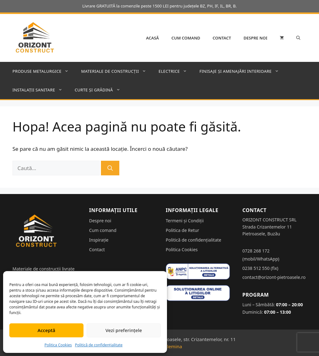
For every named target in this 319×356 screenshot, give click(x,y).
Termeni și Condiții (185, 221)
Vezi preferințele (123, 330)
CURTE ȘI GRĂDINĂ (100, 90)
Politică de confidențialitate (99, 345)
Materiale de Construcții (116, 71)
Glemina (173, 346)
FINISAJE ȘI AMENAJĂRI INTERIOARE (242, 71)
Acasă (152, 38)
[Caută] (110, 168)
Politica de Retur (182, 230)
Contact (222, 38)
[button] (298, 38)
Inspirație (98, 240)
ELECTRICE (176, 71)
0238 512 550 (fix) (260, 268)
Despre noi (255, 38)
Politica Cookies (58, 345)
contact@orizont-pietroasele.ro (274, 277)
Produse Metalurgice (43, 71)
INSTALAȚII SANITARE (40, 90)
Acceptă (46, 330)
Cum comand (185, 38)
